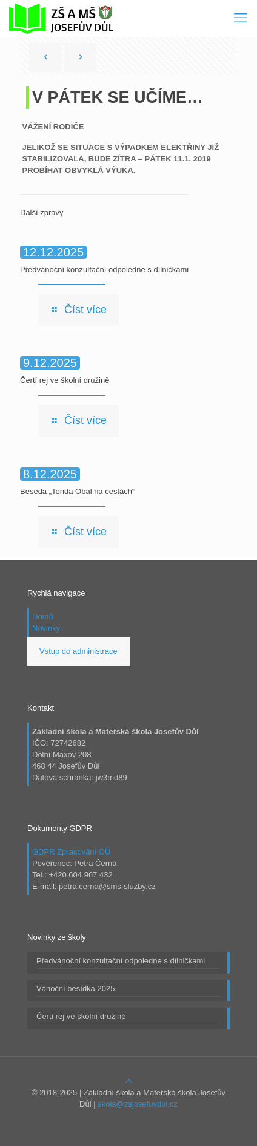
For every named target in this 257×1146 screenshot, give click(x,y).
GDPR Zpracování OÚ (71, 851)
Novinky (46, 628)
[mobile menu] (240, 18)
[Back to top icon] (129, 1081)
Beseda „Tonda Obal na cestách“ (77, 491)
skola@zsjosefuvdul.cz (138, 1104)
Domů (42, 616)
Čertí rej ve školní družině (64, 380)
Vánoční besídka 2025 (75, 988)
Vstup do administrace (78, 651)
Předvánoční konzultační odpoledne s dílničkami (104, 269)
